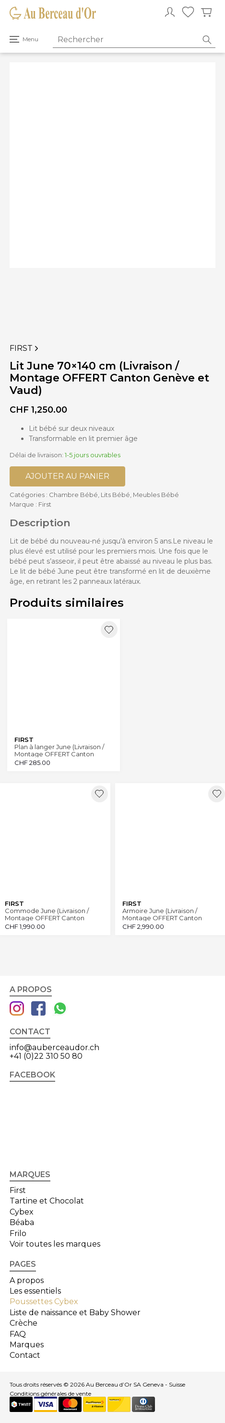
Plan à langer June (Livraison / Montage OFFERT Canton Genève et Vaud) (59, 750)
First (25, 348)
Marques (27, 1344)
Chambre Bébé (73, 494)
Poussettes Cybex (44, 1301)
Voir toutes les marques (55, 1244)
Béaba (22, 1222)
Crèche (23, 1323)
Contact (25, 1355)
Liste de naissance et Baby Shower (75, 1312)
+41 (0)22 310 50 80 (46, 1056)
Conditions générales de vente (50, 1393)
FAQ (18, 1334)
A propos (27, 1280)
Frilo (18, 1233)
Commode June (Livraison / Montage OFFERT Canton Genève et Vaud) (47, 914)
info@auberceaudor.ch (54, 1047)
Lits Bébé (115, 494)
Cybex (22, 1211)
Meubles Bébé (156, 494)
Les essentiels (35, 1291)
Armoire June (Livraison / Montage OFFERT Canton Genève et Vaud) (162, 914)
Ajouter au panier (67, 476)
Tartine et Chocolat (47, 1200)
